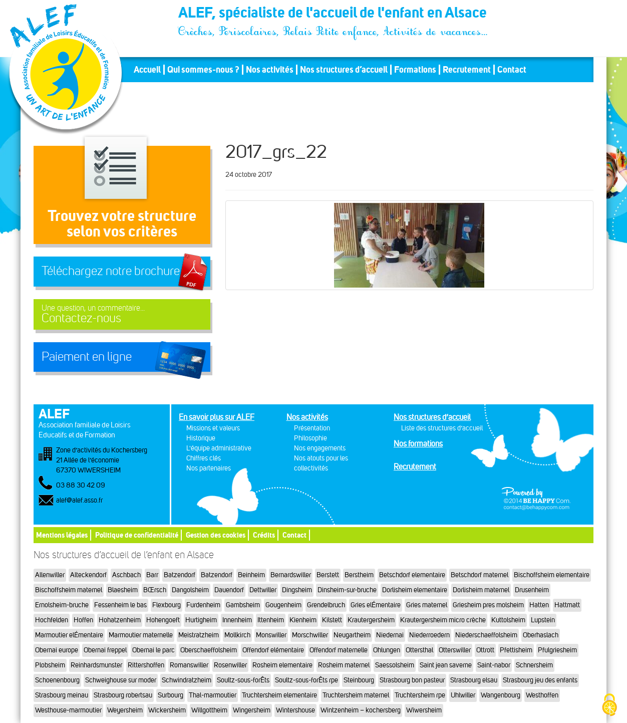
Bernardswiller (290, 575)
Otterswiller (455, 650)
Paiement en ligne (87, 356)
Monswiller (271, 635)
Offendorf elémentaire (273, 650)
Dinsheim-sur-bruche (347, 590)
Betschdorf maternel (479, 575)
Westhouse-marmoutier (68, 710)
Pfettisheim (516, 650)
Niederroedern (429, 635)
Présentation (312, 428)
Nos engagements (320, 448)
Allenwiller (50, 575)
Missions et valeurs (213, 428)
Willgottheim (209, 710)
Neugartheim (352, 635)
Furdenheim (203, 605)
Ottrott (485, 650)
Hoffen (83, 620)
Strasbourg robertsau (123, 695)
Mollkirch (237, 635)
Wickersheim (167, 710)
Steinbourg (359, 680)
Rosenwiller (230, 665)
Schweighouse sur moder (120, 680)
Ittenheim (270, 620)
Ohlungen (386, 650)
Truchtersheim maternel (356, 695)
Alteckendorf (88, 575)
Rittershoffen (146, 665)
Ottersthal (419, 650)
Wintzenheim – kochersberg (361, 710)
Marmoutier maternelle (141, 635)
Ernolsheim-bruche (62, 605)
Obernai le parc (153, 650)
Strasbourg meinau (61, 695)
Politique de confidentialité (136, 535)
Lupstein (543, 620)
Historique (200, 438)
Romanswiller (189, 665)
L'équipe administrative (218, 448)
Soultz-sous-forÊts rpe (306, 680)
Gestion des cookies (215, 535)
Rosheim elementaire (282, 665)
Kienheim (303, 620)
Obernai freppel (105, 650)
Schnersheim (534, 665)
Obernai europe (56, 650)
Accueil (147, 70)
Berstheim (359, 575)
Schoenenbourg (57, 680)
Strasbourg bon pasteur (412, 680)
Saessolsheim (394, 665)
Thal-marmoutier (212, 695)
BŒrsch (154, 590)
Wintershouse (295, 710)
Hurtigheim (201, 620)
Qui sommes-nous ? (203, 70)
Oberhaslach (540, 635)
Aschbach (126, 575)
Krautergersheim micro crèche (443, 620)
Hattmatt (567, 605)
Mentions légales (62, 535)
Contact (511, 70)
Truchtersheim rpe (420, 695)
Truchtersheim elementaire (279, 695)
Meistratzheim (198, 635)
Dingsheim (297, 590)
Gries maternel (426, 605)
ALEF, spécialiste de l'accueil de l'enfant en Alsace (333, 14)
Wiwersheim (424, 710)
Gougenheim (283, 605)
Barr (152, 575)
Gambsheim (243, 605)
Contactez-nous (122, 314)
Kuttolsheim (508, 620)
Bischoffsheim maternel (68, 590)
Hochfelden (51, 620)
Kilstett (332, 620)
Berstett (328, 575)
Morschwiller (310, 635)
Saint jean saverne (446, 665)
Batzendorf (179, 575)
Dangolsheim (190, 590)
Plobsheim (50, 665)
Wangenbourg (500, 695)
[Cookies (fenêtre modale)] (609, 705)
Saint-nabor (493, 665)
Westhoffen (542, 695)
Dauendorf (229, 590)
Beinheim (251, 575)
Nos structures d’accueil (344, 70)
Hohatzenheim (120, 620)
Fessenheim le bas (120, 605)
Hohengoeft (163, 620)
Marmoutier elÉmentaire (69, 635)
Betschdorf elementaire (412, 575)
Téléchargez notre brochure (111, 271)
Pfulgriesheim (557, 650)
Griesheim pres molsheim (488, 605)
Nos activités (269, 70)
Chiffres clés (203, 458)
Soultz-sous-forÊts (243, 680)
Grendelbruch (326, 605)
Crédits (264, 535)
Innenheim (237, 620)
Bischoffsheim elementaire (551, 575)
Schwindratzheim (186, 680)
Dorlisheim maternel (481, 590)
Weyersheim (125, 710)
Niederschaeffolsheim (486, 635)
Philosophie (310, 438)
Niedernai (390, 635)
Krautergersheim (371, 620)
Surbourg (170, 695)
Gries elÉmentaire (376, 605)
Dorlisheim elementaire (414, 590)
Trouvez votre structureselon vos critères (122, 223)
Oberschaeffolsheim (208, 650)
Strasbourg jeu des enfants (540, 680)
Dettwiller (262, 590)
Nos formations (418, 443)
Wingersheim (251, 710)
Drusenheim (532, 590)
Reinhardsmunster (96, 665)
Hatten (539, 605)
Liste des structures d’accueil (442, 428)
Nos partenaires (208, 468)
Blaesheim (123, 590)
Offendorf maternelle (338, 650)
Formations (415, 70)
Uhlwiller (463, 695)
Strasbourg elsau (473, 680)
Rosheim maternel (344, 665)
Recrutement (467, 70)
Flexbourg (166, 605)
